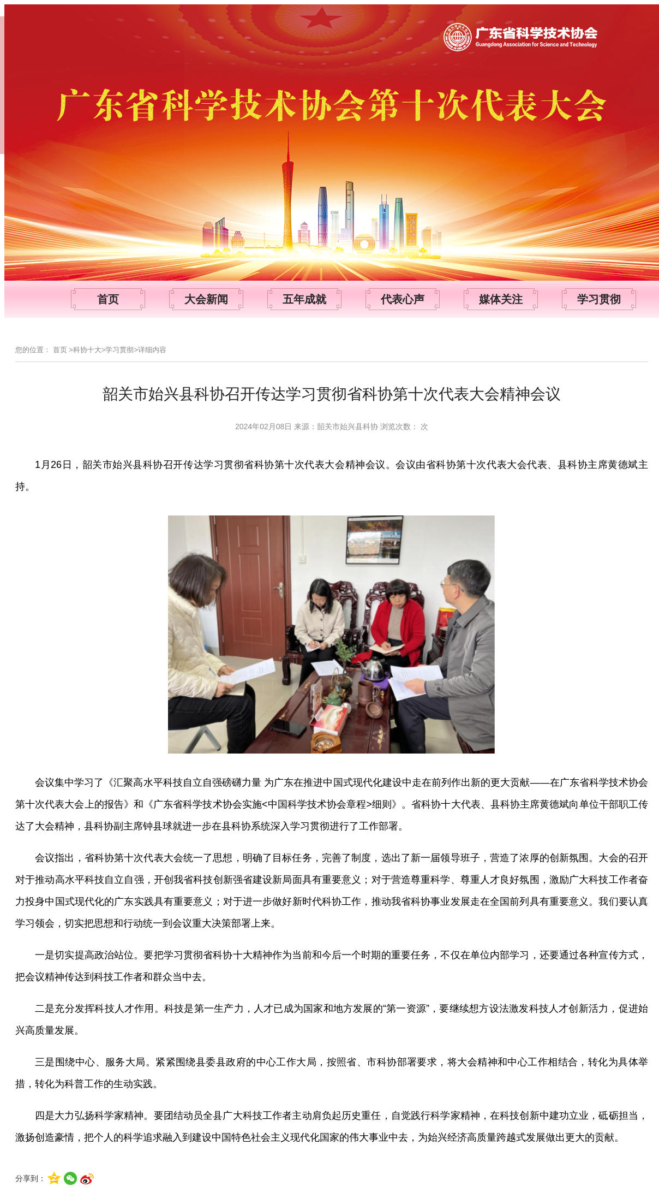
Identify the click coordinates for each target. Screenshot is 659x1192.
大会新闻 (206, 299)
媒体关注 (501, 299)
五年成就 (304, 299)
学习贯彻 (599, 299)
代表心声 (402, 299)
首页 (108, 299)
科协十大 (87, 350)
